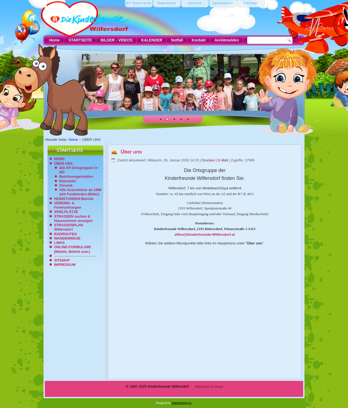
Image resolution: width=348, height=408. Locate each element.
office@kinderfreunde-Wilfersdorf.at (205, 234)
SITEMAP (62, 260)
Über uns (131, 152)
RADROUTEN (65, 234)
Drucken (209, 160)
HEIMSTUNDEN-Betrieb (73, 199)
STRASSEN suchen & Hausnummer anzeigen (73, 218)
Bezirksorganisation (76, 176)
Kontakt (199, 40)
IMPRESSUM (65, 265)
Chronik (66, 185)
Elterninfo (67, 181)
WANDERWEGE (67, 238)
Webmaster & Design (209, 386)
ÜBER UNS (63, 163)
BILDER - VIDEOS (116, 40)
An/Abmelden (227, 40)
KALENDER (151, 40)
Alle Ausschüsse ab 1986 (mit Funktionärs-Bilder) (80, 192)
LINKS (59, 243)
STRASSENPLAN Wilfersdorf (68, 227)
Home (54, 40)
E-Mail (223, 160)
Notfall (177, 40)
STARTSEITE (80, 40)
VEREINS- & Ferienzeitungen (67, 205)
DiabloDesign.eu (181, 402)
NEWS (59, 159)
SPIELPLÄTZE (66, 212)
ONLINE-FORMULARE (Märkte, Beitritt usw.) (72, 249)
